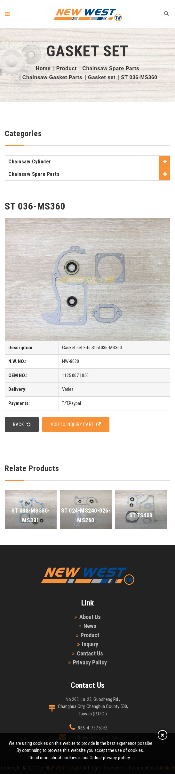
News (90, 625)
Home (43, 68)
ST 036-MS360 (139, 77)
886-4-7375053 (93, 728)
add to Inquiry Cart (76, 424)
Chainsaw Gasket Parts (52, 77)
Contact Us (90, 653)
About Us (90, 616)
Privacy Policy (90, 662)
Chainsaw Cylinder (29, 162)
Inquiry (90, 644)
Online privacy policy (110, 758)
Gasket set (101, 77)
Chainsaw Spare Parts (110, 68)
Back (21, 424)
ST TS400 (141, 515)
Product (66, 68)
